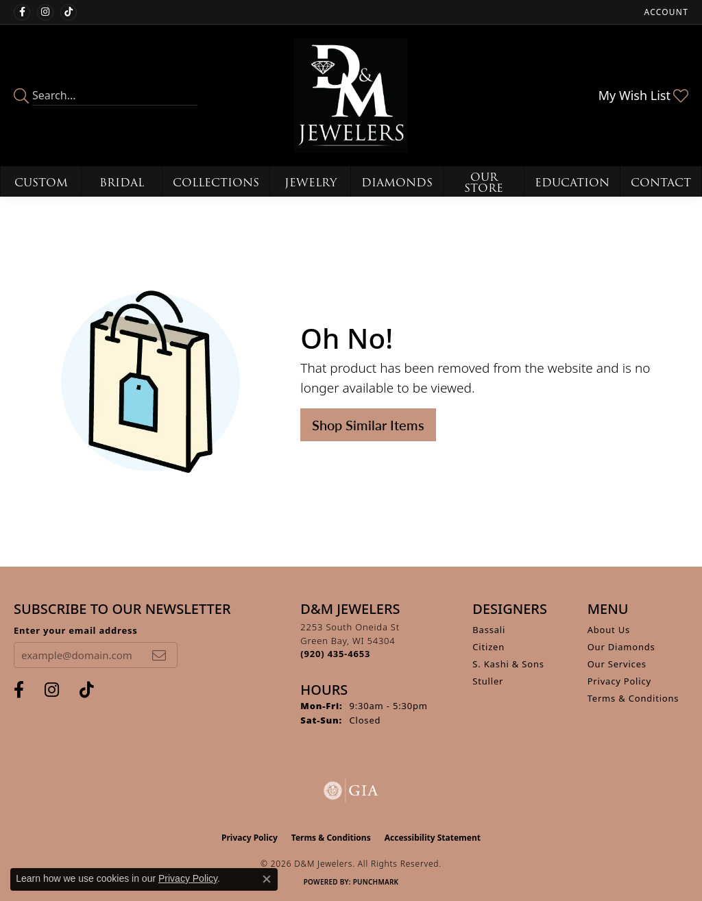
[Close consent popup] (267, 879)
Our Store (483, 183)
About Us (609, 630)
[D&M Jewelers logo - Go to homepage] (351, 95)
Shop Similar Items (368, 424)
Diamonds (397, 182)
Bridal (121, 182)
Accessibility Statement (433, 837)
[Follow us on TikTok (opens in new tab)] (68, 12)
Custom (41, 182)
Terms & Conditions (633, 698)
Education (572, 182)
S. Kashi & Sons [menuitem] (508, 664)
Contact (661, 182)
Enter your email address (76, 630)
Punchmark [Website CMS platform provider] (376, 882)
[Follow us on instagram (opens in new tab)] (45, 12)
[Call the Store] (335, 653)
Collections (216, 182)
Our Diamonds (621, 647)
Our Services (617, 664)
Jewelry (311, 182)
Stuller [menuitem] (487, 681)
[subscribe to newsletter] (159, 655)
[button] (665, 12)
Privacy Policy (619, 681)
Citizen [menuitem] (488, 647)
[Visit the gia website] (351, 791)
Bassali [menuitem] (488, 630)
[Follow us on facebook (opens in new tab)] (22, 12)
